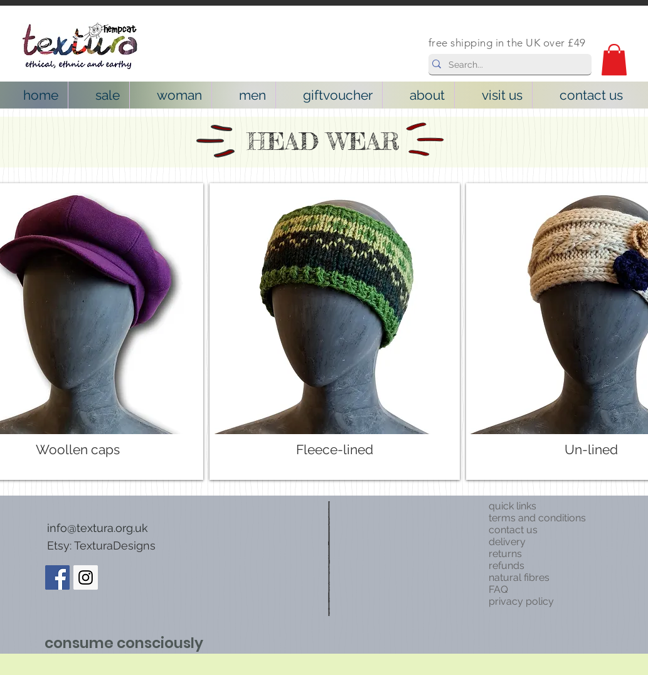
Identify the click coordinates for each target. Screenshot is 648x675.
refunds (506, 565)
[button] (614, 59)
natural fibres (519, 577)
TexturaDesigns (115, 545)
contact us (513, 530)
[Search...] (507, 65)
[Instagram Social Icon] (85, 577)
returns (505, 554)
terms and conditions (537, 518)
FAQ (498, 589)
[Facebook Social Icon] (57, 577)
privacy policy (521, 601)
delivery (507, 542)
